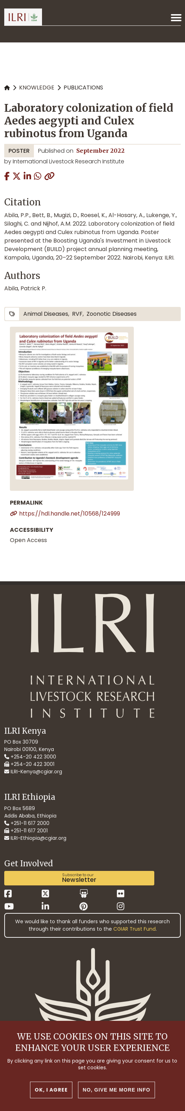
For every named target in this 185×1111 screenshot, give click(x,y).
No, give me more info (116, 1090)
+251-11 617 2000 (26, 823)
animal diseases (45, 314)
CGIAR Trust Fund (134, 928)
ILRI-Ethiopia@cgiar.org (35, 838)
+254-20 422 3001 (29, 764)
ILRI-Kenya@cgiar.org (33, 771)
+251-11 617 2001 (26, 830)
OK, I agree (51, 1089)
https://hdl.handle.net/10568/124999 (69, 514)
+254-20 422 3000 (30, 756)
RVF (77, 314)
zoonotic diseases (111, 314)
